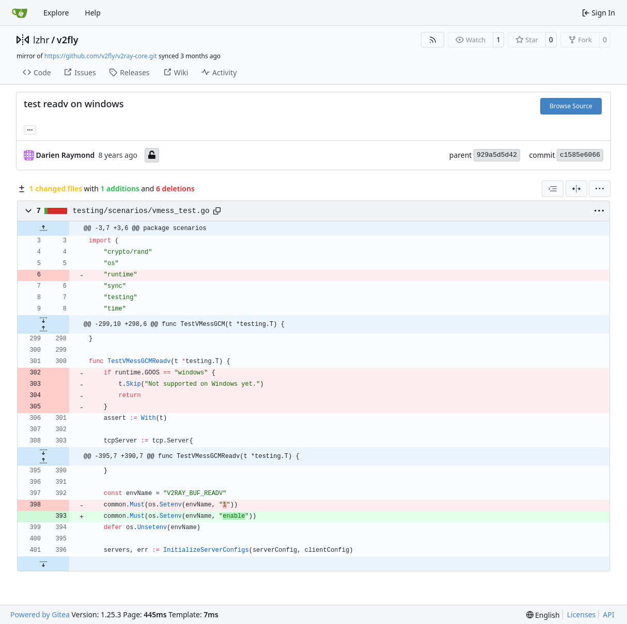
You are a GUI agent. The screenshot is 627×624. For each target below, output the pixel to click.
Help (93, 13)
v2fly (68, 40)
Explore (56, 13)
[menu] (599, 188)
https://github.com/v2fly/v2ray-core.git (100, 56)
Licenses (581, 614)
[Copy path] (217, 211)
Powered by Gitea (40, 614)
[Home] (19, 13)
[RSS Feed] (433, 39)
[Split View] (576, 188)
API (608, 614)
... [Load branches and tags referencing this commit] (30, 129)
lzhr (41, 40)
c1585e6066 (580, 155)
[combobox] (552, 188)
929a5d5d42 (497, 155)
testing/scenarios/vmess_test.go (141, 211)
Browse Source (571, 106)
